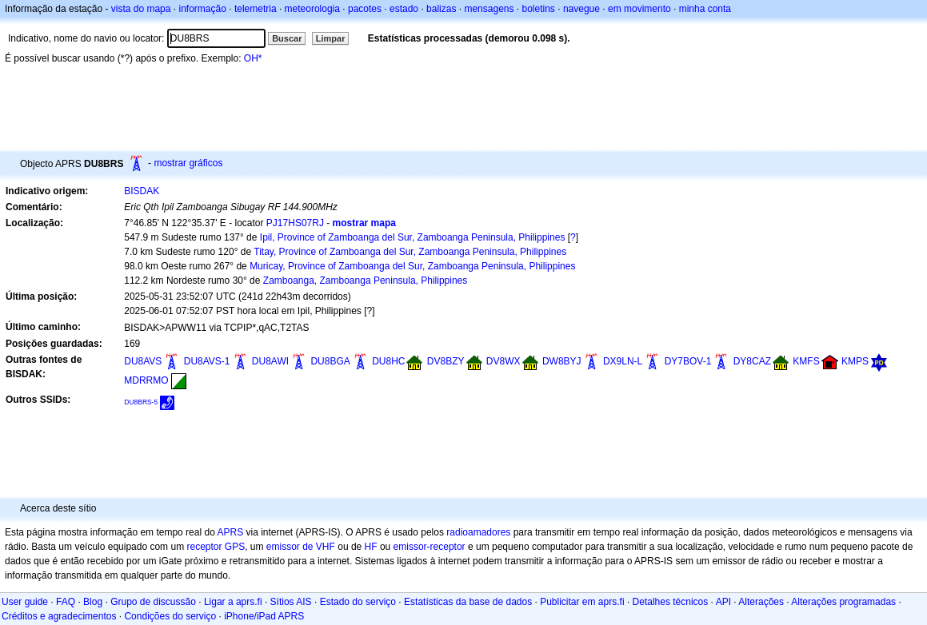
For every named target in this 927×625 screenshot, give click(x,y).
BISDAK (141, 191)
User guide (25, 601)
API (723, 601)
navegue (581, 8)
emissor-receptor (429, 546)
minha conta (705, 8)
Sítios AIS (291, 601)
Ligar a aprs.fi (233, 601)
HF (371, 546)
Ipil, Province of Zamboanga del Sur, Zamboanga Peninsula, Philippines (412, 237)
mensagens (488, 8)
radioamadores (478, 532)
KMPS (855, 361)
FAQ (65, 601)
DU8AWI (270, 361)
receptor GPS (215, 546)
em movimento (639, 8)
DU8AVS (143, 361)
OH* (253, 58)
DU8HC (388, 361)
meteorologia (312, 8)
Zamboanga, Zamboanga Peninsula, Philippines (365, 280)
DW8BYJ (561, 361)
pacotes (365, 8)
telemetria (255, 8)
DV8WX (503, 361)
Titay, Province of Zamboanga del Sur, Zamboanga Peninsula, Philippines (410, 251)
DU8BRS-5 (141, 402)
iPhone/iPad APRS (264, 616)
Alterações (761, 601)
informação (202, 8)
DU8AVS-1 (207, 361)
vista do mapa (141, 8)
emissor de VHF (300, 546)
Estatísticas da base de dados (468, 601)
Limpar (331, 38)
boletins (538, 8)
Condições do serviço (170, 616)
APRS (230, 532)
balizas (441, 8)
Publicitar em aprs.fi (582, 601)
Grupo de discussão (153, 601)
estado (404, 8)
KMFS (806, 361)
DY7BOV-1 (688, 361)
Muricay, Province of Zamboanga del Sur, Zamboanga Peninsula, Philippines (412, 266)
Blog (92, 601)
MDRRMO (146, 380)
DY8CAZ (752, 361)
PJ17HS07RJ (295, 223)
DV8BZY (446, 361)
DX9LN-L (622, 361)
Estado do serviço (358, 601)
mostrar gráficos (188, 163)
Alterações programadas (843, 601)
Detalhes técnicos (671, 601)
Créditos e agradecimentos (59, 616)
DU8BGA (330, 361)
